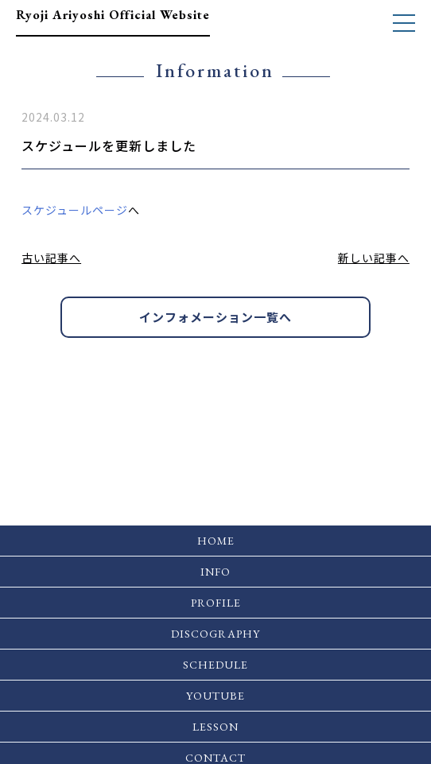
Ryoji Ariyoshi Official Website (113, 14)
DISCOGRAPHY (215, 633)
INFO (215, 571)
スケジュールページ (74, 210)
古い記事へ (51, 258)
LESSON (215, 726)
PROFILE (216, 602)
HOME (216, 540)
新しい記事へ (374, 258)
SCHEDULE (215, 664)
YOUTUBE (215, 695)
